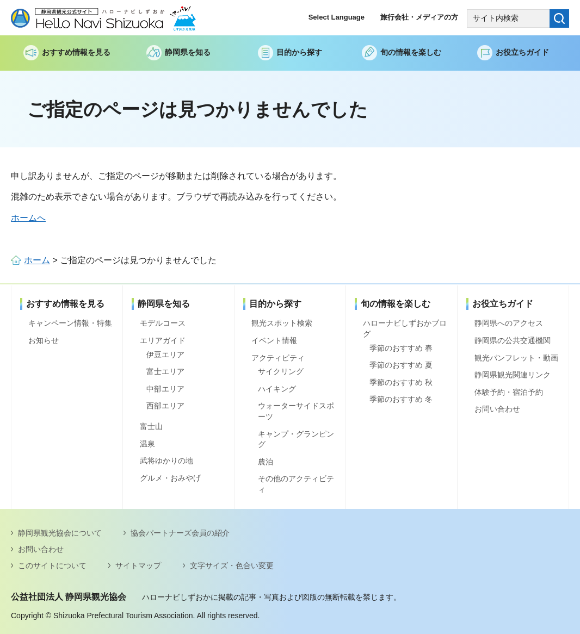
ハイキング (277, 388)
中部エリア (165, 388)
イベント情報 (274, 340)
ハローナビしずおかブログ (405, 328)
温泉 (147, 443)
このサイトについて (52, 565)
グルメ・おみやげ (170, 478)
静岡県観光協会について (60, 533)
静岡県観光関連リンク (512, 374)
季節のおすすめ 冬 (401, 399)
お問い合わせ (497, 409)
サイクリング (281, 371)
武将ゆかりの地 (166, 460)
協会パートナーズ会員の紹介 (180, 533)
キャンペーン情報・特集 (70, 323)
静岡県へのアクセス (508, 323)
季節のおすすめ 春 (401, 348)
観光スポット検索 (281, 323)
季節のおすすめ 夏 (401, 364)
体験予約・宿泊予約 (508, 392)
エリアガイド (163, 340)
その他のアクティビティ (296, 484)
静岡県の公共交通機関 (512, 340)
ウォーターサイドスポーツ (296, 411)
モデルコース (163, 323)
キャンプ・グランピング (296, 439)
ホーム (37, 260)
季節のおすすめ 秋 (401, 382)
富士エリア (165, 371)
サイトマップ (138, 565)
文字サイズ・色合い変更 (232, 565)
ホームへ (28, 217)
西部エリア (165, 405)
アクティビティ (278, 357)
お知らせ (43, 340)
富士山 (151, 426)
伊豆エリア (165, 354)
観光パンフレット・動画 (516, 357)
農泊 (265, 461)
